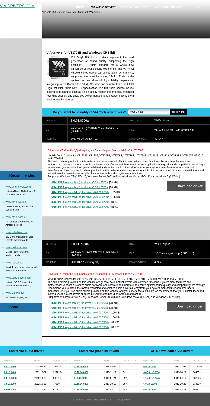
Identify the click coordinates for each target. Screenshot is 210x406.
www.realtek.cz (14, 262)
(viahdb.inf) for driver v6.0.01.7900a (79, 303)
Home (80, 7)
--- (197, 7)
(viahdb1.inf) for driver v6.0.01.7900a (80, 312)
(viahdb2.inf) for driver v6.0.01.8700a (80, 201)
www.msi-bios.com (16, 247)
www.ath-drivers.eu (16, 201)
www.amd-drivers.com (18, 186)
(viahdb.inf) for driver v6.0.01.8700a (79, 182)
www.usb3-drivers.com (18, 277)
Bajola (133, 399)
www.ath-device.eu (16, 217)
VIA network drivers (135, 7)
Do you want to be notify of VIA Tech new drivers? (89, 112)
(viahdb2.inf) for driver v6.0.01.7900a (80, 322)
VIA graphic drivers (168, 7)
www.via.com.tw (15, 292)
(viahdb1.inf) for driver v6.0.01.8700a (80, 192)
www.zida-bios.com (17, 232)
